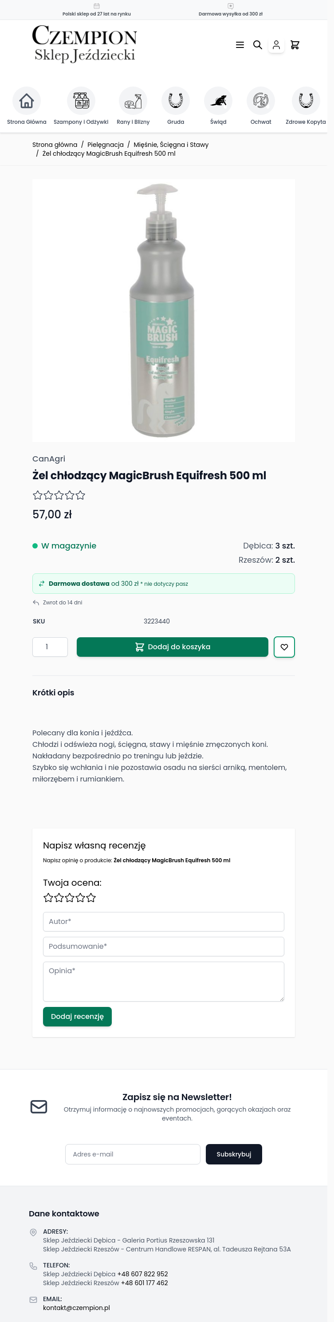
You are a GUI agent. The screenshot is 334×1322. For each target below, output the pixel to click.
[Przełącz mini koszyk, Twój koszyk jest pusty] (295, 45)
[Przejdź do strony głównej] (84, 44)
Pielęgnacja (105, 144)
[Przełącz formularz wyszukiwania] (258, 45)
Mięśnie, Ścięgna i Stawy (171, 144)
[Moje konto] (276, 45)
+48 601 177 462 (144, 1283)
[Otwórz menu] (240, 45)
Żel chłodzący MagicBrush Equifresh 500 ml (109, 153)
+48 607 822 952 (142, 1274)
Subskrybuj (233, 1154)
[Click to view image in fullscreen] (163, 310)
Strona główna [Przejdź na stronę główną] (55, 144)
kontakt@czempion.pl (76, 1307)
